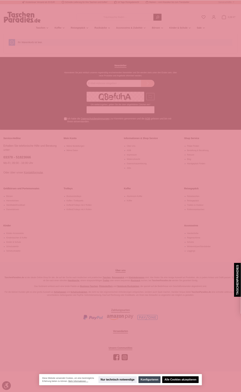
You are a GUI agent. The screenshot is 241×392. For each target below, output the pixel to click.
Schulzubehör (12, 246)
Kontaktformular (33, 172)
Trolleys (68, 188)
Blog (189, 159)
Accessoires (191, 225)
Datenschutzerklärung (137, 163)
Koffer (127, 188)
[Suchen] (157, 17)
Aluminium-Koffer (134, 196)
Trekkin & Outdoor (195, 205)
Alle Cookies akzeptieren (180, 379)
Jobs (129, 168)
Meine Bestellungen (75, 146)
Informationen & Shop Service (141, 138)
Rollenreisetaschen (195, 209)
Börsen (9, 196)
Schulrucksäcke (13, 251)
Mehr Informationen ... (78, 381)
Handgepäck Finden (196, 163)
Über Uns (131, 146)
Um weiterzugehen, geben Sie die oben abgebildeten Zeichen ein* (120, 104)
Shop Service (191, 138)
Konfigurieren (149, 379)
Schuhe (190, 242)
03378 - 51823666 (17, 157)
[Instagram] (124, 357)
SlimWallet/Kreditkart (15, 205)
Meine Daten (72, 150)
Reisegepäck (191, 188)
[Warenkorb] (229, 17)
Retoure (190, 155)
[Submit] (147, 83)
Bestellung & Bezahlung (198, 150)
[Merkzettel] (203, 17)
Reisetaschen (193, 196)
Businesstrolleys (74, 196)
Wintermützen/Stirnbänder (199, 246)
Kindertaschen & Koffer (16, 238)
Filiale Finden (193, 146)
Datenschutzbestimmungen (95, 118)
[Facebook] (116, 357)
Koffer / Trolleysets (75, 200)
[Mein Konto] (213, 17)
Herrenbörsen (12, 200)
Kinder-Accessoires (15, 233)
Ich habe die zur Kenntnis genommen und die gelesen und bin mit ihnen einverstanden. (119, 120)
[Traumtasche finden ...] (115, 17)
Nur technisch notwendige (118, 379)
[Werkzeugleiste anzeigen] (6, 385)
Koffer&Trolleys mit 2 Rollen (79, 205)
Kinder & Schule (13, 242)
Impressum (132, 155)
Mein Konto (70, 138)
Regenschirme (193, 238)
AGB (147, 118)
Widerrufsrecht (133, 159)
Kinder (7, 225)
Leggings (191, 251)
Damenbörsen (12, 209)
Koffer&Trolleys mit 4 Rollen (79, 209)
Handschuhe (192, 233)
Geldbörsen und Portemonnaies (21, 188)
